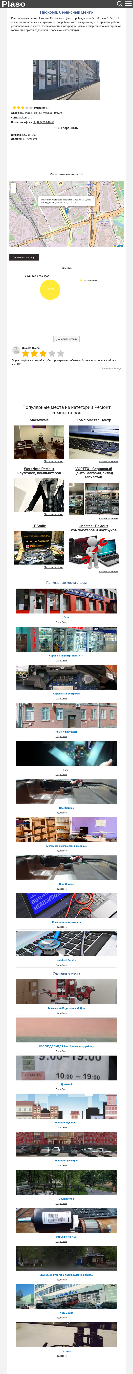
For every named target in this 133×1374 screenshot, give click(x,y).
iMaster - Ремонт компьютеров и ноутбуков (94, 528)
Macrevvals (39, 420)
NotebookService (66, 960)
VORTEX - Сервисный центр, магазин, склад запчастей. (93, 473)
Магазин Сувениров (66, 1160)
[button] (67, 210)
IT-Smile (39, 526)
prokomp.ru (25, 117)
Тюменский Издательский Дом (66, 1008)
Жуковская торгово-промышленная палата (66, 1274)
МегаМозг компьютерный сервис (66, 845)
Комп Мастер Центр (93, 420)
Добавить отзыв (66, 339)
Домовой (66, 1084)
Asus (66, 617)
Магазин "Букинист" (66, 1122)
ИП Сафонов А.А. (66, 1236)
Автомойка (66, 1312)
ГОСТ (66, 769)
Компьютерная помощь (66, 922)
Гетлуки (66, 1351)
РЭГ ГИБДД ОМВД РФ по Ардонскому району (66, 1046)
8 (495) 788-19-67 (43, 122)
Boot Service (66, 807)
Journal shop (66, 1198)
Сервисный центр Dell (66, 693)
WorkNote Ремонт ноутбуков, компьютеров (39, 471)
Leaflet (118, 246)
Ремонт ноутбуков (66, 731)
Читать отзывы (53, 461)
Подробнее (61, 622)
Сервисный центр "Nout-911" (66, 655)
